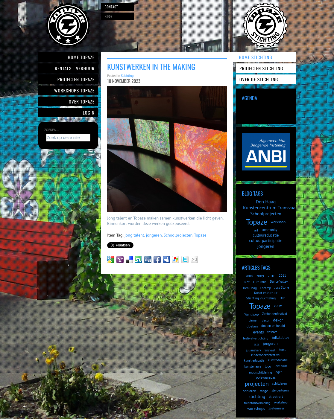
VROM (278, 306)
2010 (271, 276)
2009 (260, 276)
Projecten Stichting (261, 68)
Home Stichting (255, 57)
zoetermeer (276, 408)
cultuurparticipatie (266, 240)
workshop (280, 402)
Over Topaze (82, 101)
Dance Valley (279, 281)
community (269, 230)
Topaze (200, 235)
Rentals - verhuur (75, 68)
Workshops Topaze (74, 90)
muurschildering (260, 372)
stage (264, 390)
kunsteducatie (278, 360)
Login (89, 112)
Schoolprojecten (177, 235)
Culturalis (259, 282)
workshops (256, 408)
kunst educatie (254, 360)
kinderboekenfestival (265, 355)
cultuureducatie (266, 235)
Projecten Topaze (76, 79)
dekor (278, 320)
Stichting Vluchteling (261, 298)
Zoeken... (51, 130)
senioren (249, 390)
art (256, 230)
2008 (249, 276)
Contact (111, 6)
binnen (253, 320)
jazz (256, 344)
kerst (282, 350)
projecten (257, 384)
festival (272, 332)
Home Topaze (81, 57)
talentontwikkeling (257, 403)
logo (268, 366)
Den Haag (266, 202)
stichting (256, 396)
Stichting (127, 76)
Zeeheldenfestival (274, 314)
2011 (282, 275)
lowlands (280, 366)
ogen (278, 372)
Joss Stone (281, 287)
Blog (109, 16)
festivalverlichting (255, 338)
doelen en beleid (273, 326)
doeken (252, 326)
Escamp (265, 288)
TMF (282, 298)
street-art (276, 396)
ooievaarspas (266, 377)
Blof (247, 282)
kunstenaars (252, 366)
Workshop (278, 222)
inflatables (280, 337)
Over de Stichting (258, 79)
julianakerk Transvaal (260, 350)
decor (266, 320)
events (258, 332)
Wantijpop (252, 314)
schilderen (279, 383)
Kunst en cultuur (265, 293)
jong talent (134, 235)
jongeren (154, 235)
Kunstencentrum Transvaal (270, 208)
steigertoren (280, 390)
